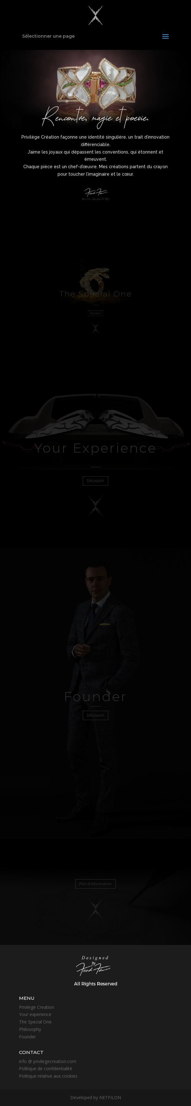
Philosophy (30, 1029)
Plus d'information (95, 883)
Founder (27, 1037)
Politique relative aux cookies (48, 1076)
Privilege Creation (36, 1007)
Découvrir (95, 312)
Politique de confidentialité (45, 1068)
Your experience (35, 1014)
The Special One (35, 1022)
